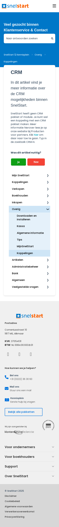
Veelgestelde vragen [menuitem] (25, 287)
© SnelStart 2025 (14, 490)
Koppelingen (10, 61)
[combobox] (26, 38)
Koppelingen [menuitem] (20, 182)
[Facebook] (8, 354)
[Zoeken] (52, 38)
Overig (38, 54)
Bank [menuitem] (15, 273)
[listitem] (29, 377)
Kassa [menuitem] (21, 226)
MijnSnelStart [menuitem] (25, 246)
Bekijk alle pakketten (21, 412)
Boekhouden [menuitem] (20, 195)
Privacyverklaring (14, 516)
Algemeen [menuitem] (18, 280)
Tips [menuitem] (19, 239)
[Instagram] (30, 354)
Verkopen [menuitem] (18, 189)
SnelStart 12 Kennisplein (16, 54)
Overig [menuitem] (16, 209)
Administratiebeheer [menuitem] (25, 267)
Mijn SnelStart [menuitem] (20, 175)
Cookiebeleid (12, 501)
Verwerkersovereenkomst (19, 511)
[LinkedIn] (19, 354)
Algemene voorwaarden (19, 506)
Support (11, 466)
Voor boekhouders (19, 456)
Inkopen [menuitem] (17, 202)
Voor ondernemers (20, 447)
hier (36, 135)
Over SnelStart (16, 476)
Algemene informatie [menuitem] (30, 233)
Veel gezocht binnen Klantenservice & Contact (26, 27)
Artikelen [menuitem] (17, 260)
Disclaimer (11, 496)
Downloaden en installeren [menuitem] (27, 217)
